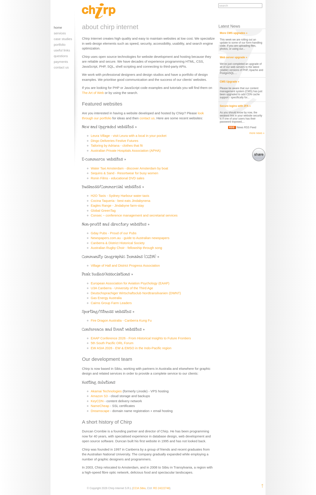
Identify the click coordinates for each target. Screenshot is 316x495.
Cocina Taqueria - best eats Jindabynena (120, 201)
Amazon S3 (99, 396)
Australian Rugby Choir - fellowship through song (126, 248)
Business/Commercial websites (111, 186)
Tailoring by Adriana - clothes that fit (117, 145)
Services (60, 33)
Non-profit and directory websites (114, 224)
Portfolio (59, 44)
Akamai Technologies (106, 391)
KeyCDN (97, 401)
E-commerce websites (102, 159)
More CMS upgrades (232, 33)
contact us (147, 118)
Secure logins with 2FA (234, 105)
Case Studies (63, 39)
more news (255, 133)
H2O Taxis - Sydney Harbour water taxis (120, 195)
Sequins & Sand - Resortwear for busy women (124, 173)
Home (58, 27)
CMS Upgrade (228, 81)
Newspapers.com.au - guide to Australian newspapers (130, 238)
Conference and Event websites (112, 329)
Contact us (61, 67)
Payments (61, 61)
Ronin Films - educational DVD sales (117, 178)
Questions (61, 56)
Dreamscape (100, 411)
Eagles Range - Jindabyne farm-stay (117, 205)
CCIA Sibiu (139, 488)
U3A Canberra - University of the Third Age (122, 288)
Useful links (62, 50)
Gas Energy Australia (106, 298)
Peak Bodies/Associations (106, 274)
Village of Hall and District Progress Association (125, 265)
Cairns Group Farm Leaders (111, 303)
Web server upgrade (232, 57)
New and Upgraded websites (108, 126)
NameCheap (100, 406)
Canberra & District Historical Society (118, 243)
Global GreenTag (103, 210)
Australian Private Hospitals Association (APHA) (125, 150)
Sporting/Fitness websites (106, 311)
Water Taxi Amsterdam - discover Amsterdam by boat (129, 168)
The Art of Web (93, 93)
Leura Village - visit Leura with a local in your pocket (128, 135)
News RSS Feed (246, 127)
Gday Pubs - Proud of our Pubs (113, 233)
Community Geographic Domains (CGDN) (119, 256)
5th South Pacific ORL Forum (112, 343)
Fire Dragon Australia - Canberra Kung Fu (121, 320)
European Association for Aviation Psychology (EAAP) (130, 283)
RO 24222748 (161, 488)
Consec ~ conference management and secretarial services (134, 215)
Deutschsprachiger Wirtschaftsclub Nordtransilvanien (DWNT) (136, 293)
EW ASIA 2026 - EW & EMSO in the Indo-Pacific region (131, 348)
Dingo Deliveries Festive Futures (114, 141)
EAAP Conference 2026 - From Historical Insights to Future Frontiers (141, 338)
